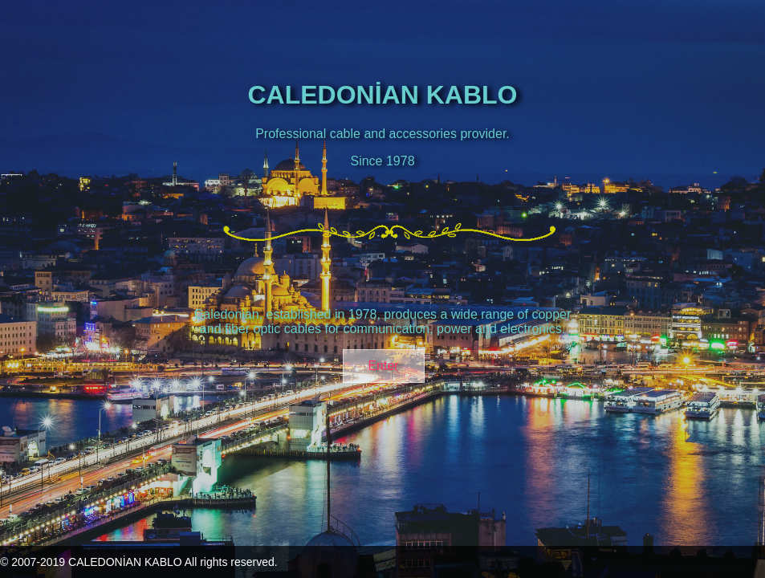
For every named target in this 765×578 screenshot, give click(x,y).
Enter (383, 365)
